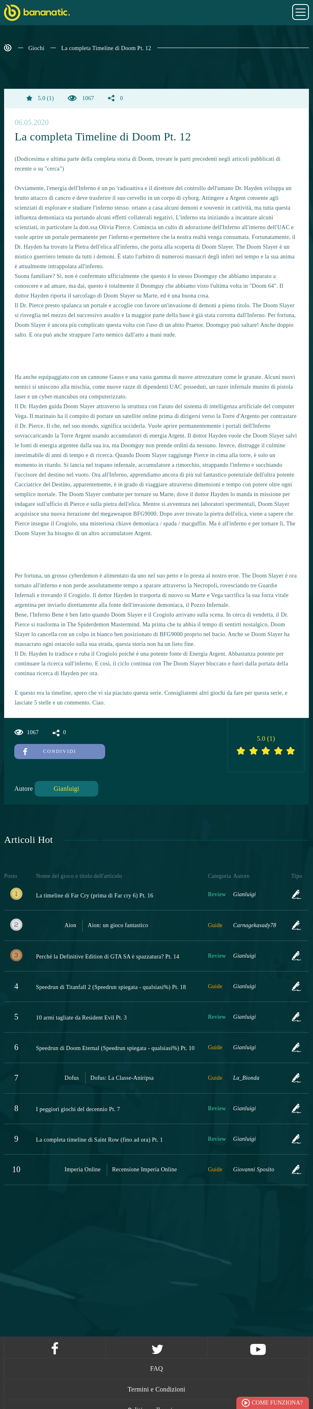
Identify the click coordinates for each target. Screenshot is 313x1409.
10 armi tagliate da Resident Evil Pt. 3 (81, 1018)
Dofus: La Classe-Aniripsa (122, 1078)
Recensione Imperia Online (144, 1169)
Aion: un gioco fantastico (118, 925)
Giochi (37, 48)
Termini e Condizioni (156, 1389)
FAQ (156, 1368)
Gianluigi (66, 788)
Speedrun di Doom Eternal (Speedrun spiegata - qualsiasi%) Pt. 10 (115, 1048)
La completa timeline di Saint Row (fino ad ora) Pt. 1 (99, 1140)
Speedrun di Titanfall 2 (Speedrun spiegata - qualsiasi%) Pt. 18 (111, 987)
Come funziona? (277, 1403)
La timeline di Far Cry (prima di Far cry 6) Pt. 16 (94, 896)
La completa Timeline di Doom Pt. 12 (106, 48)
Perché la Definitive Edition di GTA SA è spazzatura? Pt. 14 (107, 957)
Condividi (49, 751)
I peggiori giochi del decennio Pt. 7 (78, 1109)
